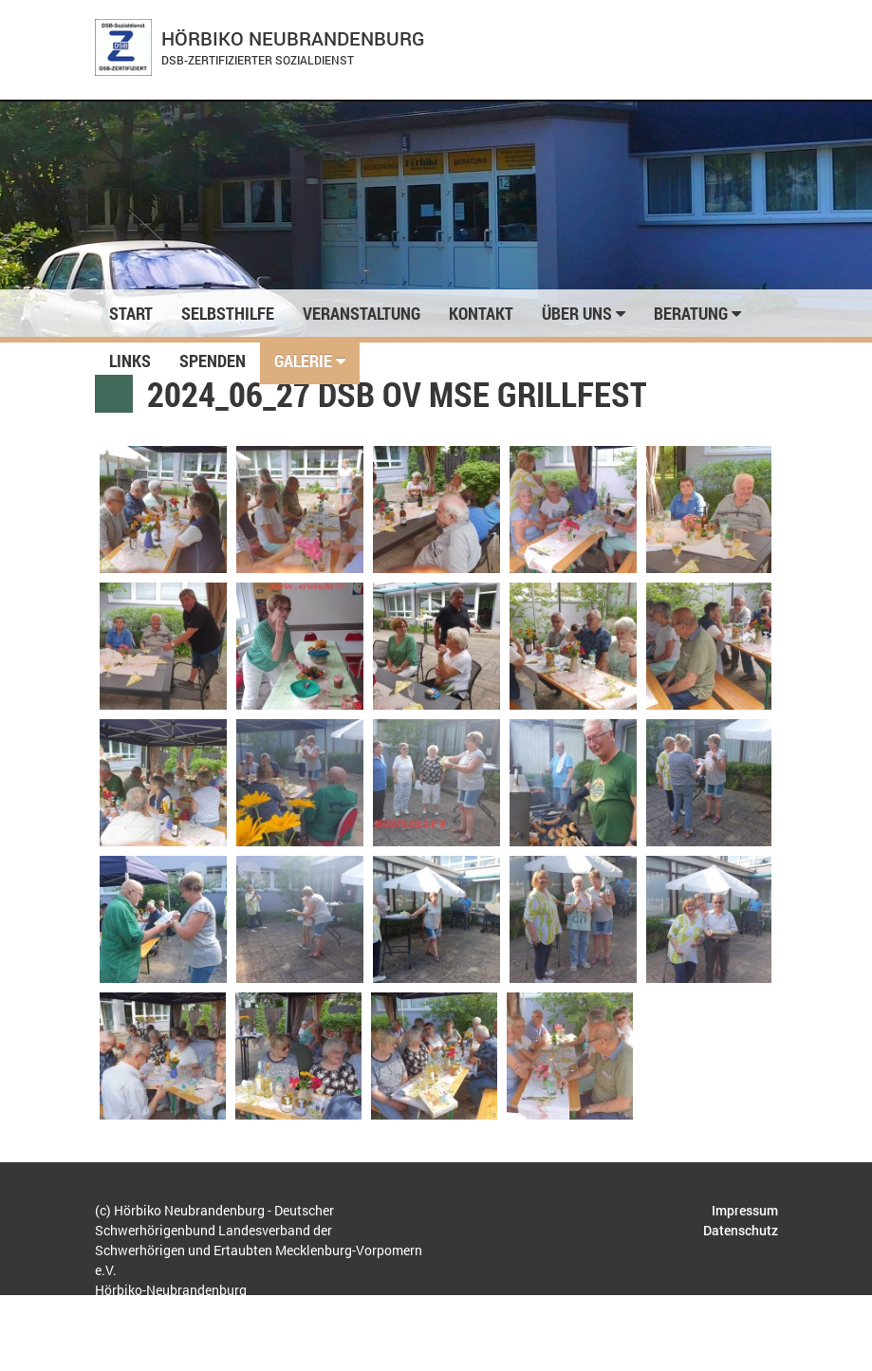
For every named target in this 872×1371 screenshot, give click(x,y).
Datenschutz (740, 1230)
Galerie (309, 360)
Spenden (212, 360)
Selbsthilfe (227, 313)
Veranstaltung (361, 313)
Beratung (697, 313)
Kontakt (481, 313)
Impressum (745, 1210)
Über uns (583, 313)
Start (131, 313)
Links (130, 360)
